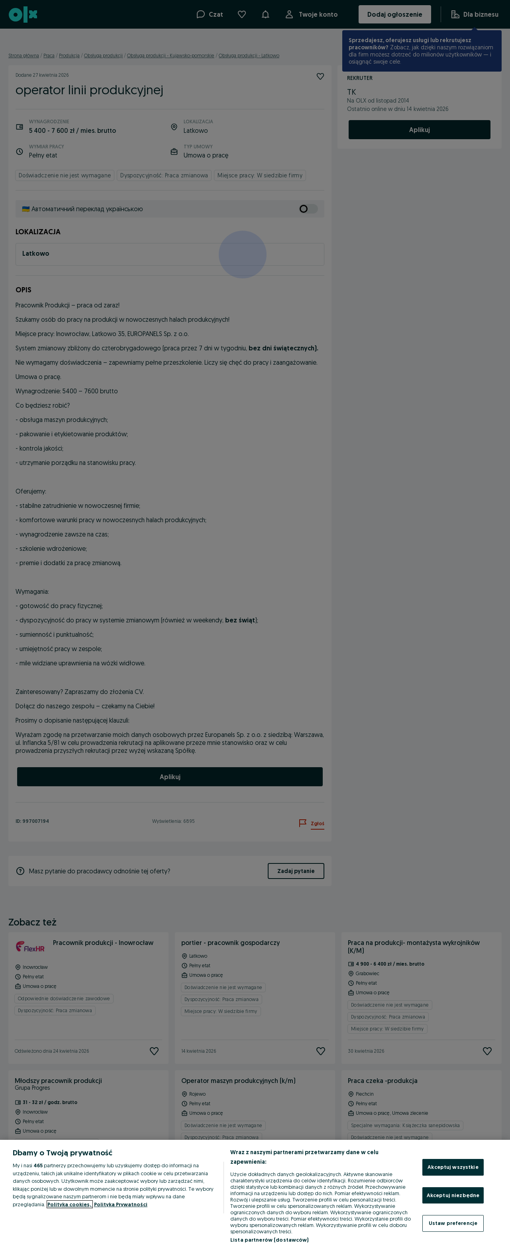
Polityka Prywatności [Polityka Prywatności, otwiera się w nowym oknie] (120, 1204)
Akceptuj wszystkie (453, 1167)
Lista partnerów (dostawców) (269, 1239)
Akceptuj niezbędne (453, 1195)
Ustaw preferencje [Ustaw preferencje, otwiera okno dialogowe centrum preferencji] (453, 1223)
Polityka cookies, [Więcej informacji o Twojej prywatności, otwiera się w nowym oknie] (69, 1204)
